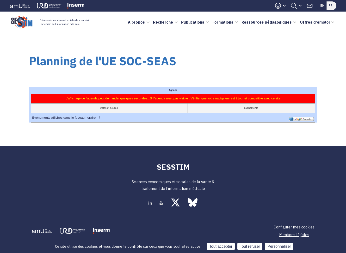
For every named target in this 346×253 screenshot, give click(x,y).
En (322, 5)
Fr (330, 5)
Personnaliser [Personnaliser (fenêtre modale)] (279, 246)
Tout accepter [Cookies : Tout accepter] (220, 246)
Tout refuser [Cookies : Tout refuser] (250, 246)
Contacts (310, 6)
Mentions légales (294, 234)
